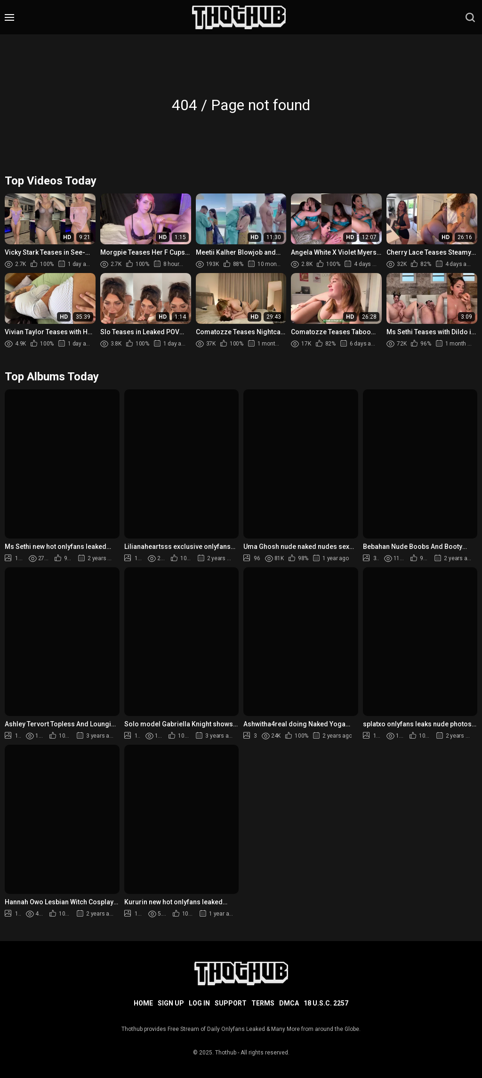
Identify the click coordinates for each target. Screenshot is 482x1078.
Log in (199, 1003)
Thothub (225, 1052)
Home (143, 1003)
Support (231, 1003)
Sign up (171, 1003)
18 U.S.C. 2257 (326, 1003)
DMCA (289, 1003)
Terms (262, 1003)
